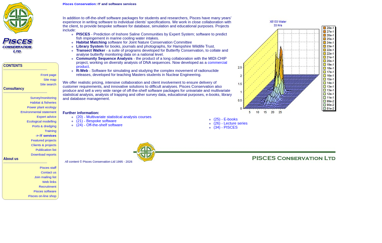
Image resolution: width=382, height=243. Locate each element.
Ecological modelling (41, 121)
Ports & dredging (44, 126)
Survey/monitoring (43, 98)
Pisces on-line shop (42, 196)
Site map (49, 79)
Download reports (43, 154)
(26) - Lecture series (231, 123)
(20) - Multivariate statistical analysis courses (113, 117)
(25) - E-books (226, 119)
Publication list (46, 150)
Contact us (48, 172)
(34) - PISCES (226, 127)
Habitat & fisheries (43, 102)
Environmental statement (38, 112)
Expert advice (46, 116)
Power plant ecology (41, 107)
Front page (48, 75)
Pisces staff (48, 167)
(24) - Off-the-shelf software (99, 125)
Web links (49, 182)
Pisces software (45, 191)
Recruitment (47, 186)
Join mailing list (45, 177)
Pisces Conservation (79, 4)
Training (50, 131)
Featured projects (43, 140)
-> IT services (46, 135)
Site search (48, 84)
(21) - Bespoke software (96, 121)
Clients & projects (43, 145)
